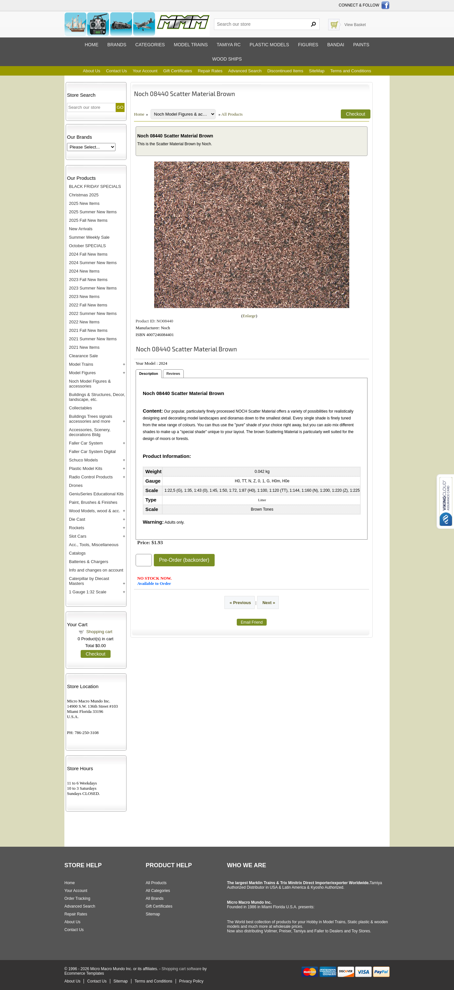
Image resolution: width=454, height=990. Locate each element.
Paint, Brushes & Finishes (93, 502)
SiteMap (317, 70)
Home (91, 44)
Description (148, 373)
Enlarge (249, 315)
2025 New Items (84, 203)
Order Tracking (77, 898)
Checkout (95, 654)
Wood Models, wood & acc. (94, 510)
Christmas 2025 (84, 194)
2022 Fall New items (88, 305)
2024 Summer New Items (93, 262)
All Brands (155, 898)
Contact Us (116, 70)
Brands (116, 44)
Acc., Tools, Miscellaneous (93, 544)
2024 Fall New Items (88, 254)
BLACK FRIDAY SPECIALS (95, 186)
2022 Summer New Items (93, 313)
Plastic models (269, 44)
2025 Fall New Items (88, 220)
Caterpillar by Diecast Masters (89, 581)
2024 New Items (84, 271)
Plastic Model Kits (85, 468)
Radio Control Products (91, 476)
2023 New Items (84, 296)
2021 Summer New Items (93, 338)
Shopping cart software (182, 969)
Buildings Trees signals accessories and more (90, 419)
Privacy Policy (191, 981)
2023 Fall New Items (88, 279)
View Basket (355, 24)
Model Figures (82, 372)
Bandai (335, 44)
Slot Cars (77, 536)
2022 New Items (84, 321)
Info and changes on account (96, 570)
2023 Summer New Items (93, 288)
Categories (150, 44)
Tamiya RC (228, 44)
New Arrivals (80, 228)
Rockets (76, 527)
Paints (361, 44)
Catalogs (77, 553)
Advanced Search (245, 70)
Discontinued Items (285, 70)
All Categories (158, 890)
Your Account (145, 70)
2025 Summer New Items (93, 211)
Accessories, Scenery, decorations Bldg (90, 432)
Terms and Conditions (350, 70)
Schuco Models (83, 460)
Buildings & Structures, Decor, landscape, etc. (97, 397)
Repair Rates (210, 70)
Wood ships (227, 59)
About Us (91, 70)
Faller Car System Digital (92, 451)
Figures (308, 44)
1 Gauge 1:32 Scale (87, 591)
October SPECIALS (87, 245)
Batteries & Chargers (88, 561)
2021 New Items (84, 347)
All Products (232, 114)
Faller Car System (86, 443)
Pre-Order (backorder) (184, 560)
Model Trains (81, 364)
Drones (76, 485)
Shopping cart (99, 631)
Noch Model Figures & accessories (90, 384)
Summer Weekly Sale (89, 237)
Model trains (190, 44)
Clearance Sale (83, 355)
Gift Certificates (177, 70)
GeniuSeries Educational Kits (96, 493)
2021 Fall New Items (88, 330)
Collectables (80, 407)
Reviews (173, 373)
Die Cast (77, 519)
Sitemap (153, 914)
